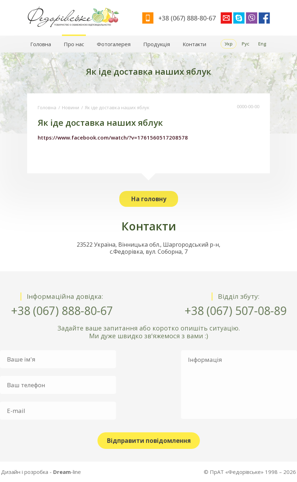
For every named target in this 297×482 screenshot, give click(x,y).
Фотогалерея (114, 44)
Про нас (74, 44)
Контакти (194, 44)
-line (38, 471)
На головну (148, 199)
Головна (40, 44)
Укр (229, 44)
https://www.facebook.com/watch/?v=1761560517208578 (113, 137)
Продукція (156, 44)
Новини (70, 107)
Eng (262, 44)
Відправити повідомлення (149, 441)
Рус (245, 44)
